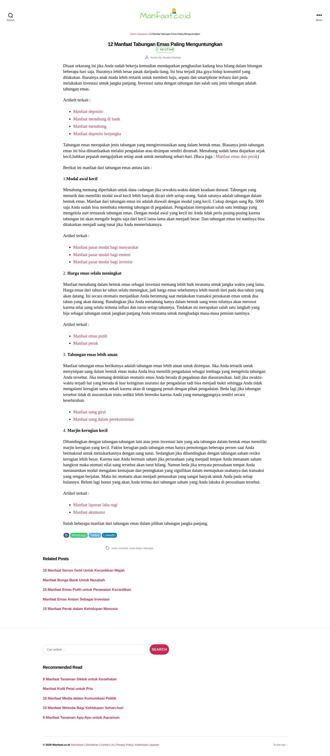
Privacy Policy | (125, 744)
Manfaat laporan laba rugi (95, 504)
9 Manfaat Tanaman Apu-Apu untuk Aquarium (81, 717)
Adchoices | (78, 744)
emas (114, 548)
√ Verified (165, 49)
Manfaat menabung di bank (96, 119)
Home (133, 34)
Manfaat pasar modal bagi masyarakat (106, 247)
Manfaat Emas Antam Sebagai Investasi (76, 599)
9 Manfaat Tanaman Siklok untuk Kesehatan (80, 679)
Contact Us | (108, 744)
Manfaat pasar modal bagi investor (103, 261)
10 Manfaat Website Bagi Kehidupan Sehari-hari (83, 708)
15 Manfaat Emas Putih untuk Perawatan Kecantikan (87, 589)
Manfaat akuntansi (89, 512)
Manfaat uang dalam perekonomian (103, 419)
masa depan (135, 548)
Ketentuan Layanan (147, 744)
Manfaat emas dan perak (237, 156)
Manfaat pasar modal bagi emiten (101, 254)
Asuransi (142, 34)
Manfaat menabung (89, 126)
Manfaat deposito (88, 111)
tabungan (148, 548)
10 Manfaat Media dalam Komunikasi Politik (79, 698)
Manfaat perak (85, 343)
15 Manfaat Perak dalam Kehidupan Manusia (80, 609)
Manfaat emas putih (90, 336)
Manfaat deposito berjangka (97, 133)
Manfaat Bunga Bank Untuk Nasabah (74, 580)
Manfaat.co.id (61, 744)
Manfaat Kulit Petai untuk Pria (68, 688)
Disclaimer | (92, 744)
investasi (123, 548)
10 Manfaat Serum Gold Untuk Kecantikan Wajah (84, 570)
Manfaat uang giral (89, 412)
